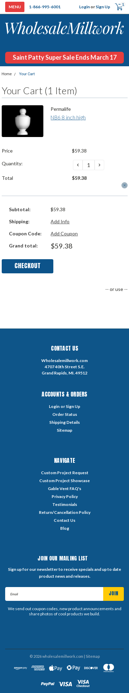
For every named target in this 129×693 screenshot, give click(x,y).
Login (84, 6)
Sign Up (103, 6)
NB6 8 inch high (68, 117)
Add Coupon (64, 233)
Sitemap (64, 430)
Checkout (27, 265)
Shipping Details (64, 422)
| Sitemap (92, 656)
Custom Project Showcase (64, 480)
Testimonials (64, 504)
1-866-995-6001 (45, 6)
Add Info (60, 221)
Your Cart (27, 74)
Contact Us (64, 520)
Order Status (64, 414)
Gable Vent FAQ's (64, 488)
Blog (64, 528)
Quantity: (12, 163)
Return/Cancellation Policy (64, 512)
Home (7, 74)
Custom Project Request (64, 472)
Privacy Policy (65, 496)
